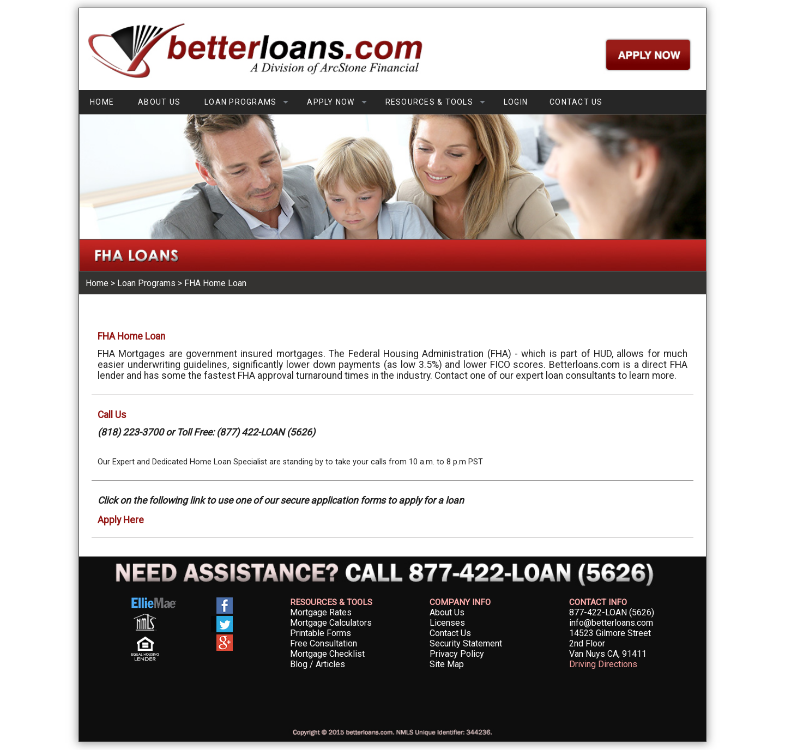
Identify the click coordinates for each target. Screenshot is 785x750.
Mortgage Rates (321, 612)
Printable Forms (320, 633)
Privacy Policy (457, 654)
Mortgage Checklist (327, 654)
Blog (298, 664)
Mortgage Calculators (331, 623)
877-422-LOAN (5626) (611, 612)
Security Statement (466, 643)
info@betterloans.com (611, 623)
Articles (330, 664)
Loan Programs (146, 283)
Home (97, 283)
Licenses (447, 623)
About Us (447, 612)
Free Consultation (323, 643)
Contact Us (450, 633)
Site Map (447, 664)
